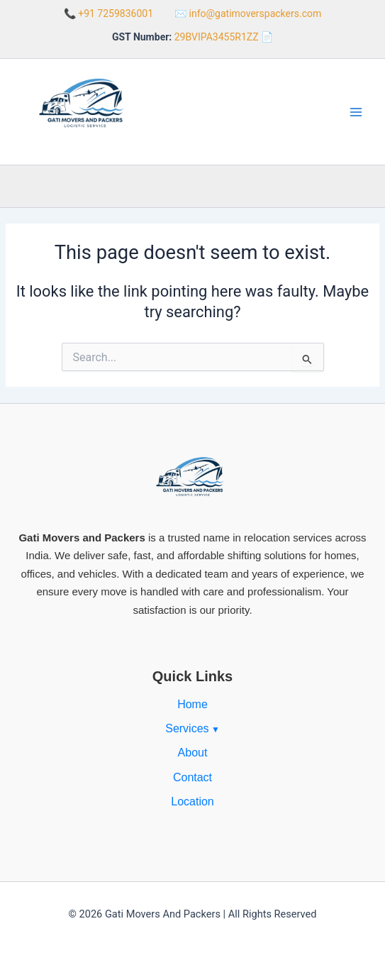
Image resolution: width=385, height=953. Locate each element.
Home (192, 704)
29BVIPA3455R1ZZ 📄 (223, 37)
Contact (192, 777)
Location (192, 801)
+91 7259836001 (115, 13)
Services (186, 728)
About (193, 753)
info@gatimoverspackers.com (255, 13)
